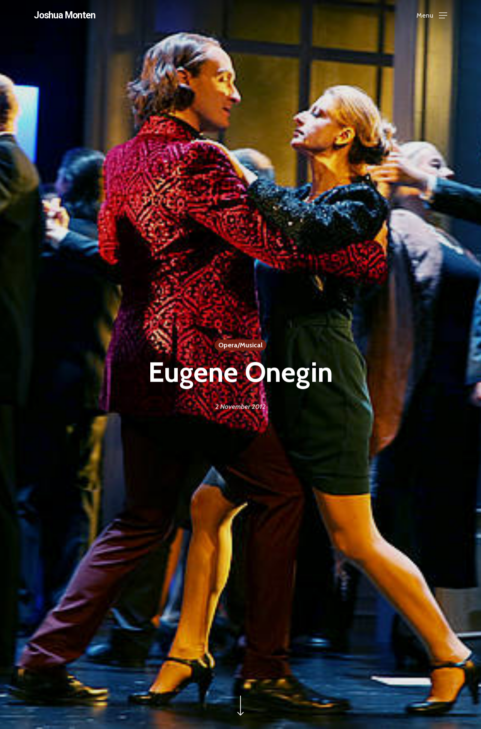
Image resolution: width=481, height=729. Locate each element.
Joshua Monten (64, 15)
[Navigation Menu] (431, 15)
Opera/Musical (240, 345)
